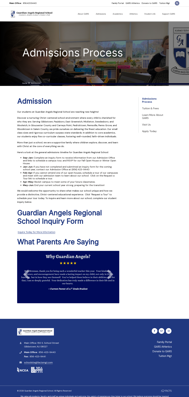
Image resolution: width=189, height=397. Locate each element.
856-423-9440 (47, 352)
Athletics (134, 14)
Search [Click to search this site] (177, 3)
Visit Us (146, 124)
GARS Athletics (133, 3)
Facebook (154, 331)
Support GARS (169, 14)
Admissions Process (149, 100)
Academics (119, 14)
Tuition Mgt (164, 3)
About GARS (84, 14)
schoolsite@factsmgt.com (38, 362)
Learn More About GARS (152, 116)
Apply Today (149, 131)
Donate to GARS (149, 3)
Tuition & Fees (150, 108)
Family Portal (118, 3)
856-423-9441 (38, 356)
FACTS (169, 331)
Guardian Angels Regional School (35, 331)
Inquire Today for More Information (36, 232)
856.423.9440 (30, 3)
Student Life (151, 14)
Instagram (162, 331)
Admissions (102, 14)
